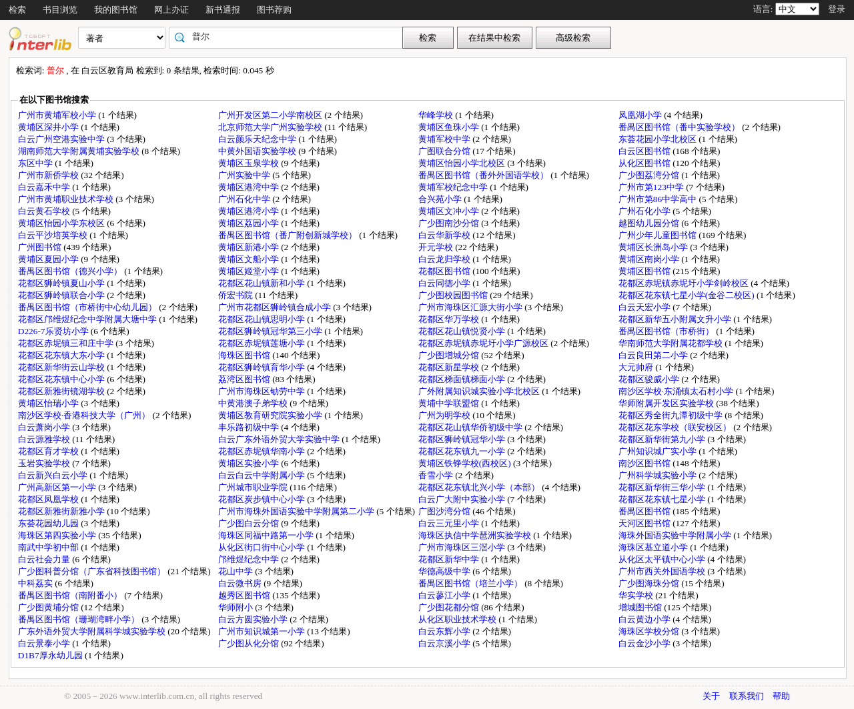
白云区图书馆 (645, 151)
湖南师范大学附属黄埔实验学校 (79, 151)
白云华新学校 (445, 235)
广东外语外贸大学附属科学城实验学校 (92, 631)
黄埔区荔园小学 (249, 223)
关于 (711, 696)
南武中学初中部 (49, 547)
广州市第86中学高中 (658, 199)
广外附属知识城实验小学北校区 (480, 391)
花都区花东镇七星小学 (662, 499)
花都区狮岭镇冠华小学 (462, 439)
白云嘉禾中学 (45, 187)
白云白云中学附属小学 (262, 475)
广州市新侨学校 (49, 175)
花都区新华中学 (449, 559)
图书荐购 (274, 10)
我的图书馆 (115, 10)
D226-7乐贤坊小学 (54, 331)
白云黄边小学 (645, 619)
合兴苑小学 (441, 199)
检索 (17, 10)
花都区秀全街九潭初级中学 (671, 415)
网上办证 (171, 10)
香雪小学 (436, 475)
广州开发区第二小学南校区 (271, 115)
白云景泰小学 (45, 643)
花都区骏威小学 (649, 379)
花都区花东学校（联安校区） (675, 427)
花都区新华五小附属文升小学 (675, 319)
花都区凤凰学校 (49, 499)
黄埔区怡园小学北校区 (462, 163)
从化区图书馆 (645, 163)
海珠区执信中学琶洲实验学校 (475, 535)
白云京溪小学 (445, 643)
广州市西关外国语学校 (662, 571)
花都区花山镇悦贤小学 (462, 331)
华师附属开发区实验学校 (667, 403)
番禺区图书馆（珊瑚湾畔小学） (79, 619)
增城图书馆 (641, 607)
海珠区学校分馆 (649, 631)
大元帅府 (636, 367)
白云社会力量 (45, 559)
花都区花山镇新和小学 (262, 283)
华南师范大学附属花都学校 (671, 343)
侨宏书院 (236, 295)
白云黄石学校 (45, 211)
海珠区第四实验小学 (58, 535)
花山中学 (236, 571)
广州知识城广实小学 (658, 451)
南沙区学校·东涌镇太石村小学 (677, 391)
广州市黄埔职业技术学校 (66, 199)
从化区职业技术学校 (458, 619)
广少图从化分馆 (249, 643)
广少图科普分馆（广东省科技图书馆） (92, 571)
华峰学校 (436, 115)
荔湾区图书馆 (245, 379)
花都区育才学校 (49, 451)
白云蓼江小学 (445, 595)
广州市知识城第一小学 (262, 631)
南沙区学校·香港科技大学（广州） (85, 415)
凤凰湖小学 (641, 115)
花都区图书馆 (445, 271)
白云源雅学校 (45, 439)
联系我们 (746, 696)
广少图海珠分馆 (649, 583)
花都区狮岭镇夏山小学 (62, 283)
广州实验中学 (245, 175)
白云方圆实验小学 (254, 619)
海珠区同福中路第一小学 (267, 535)
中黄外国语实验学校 (258, 151)
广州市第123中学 (652, 187)
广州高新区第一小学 (58, 487)
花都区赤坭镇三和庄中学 (66, 343)
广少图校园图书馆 (454, 295)
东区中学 (36, 163)
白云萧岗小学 (45, 427)
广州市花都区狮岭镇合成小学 (275, 307)
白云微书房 (241, 583)
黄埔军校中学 (445, 139)
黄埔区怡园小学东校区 (62, 223)
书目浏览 (60, 10)
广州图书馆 (40, 247)
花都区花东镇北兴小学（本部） (480, 487)
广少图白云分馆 (249, 523)
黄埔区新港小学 (249, 247)
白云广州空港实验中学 (62, 139)
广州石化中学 (245, 199)
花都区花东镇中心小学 (62, 379)
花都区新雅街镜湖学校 (62, 391)
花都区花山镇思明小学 (262, 319)
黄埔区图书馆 (645, 271)
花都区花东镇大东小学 (62, 355)
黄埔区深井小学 (49, 127)
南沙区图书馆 (645, 463)
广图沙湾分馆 (445, 511)
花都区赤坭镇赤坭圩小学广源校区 (484, 343)
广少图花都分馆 (449, 607)
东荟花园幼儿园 (49, 523)
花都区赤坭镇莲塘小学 (262, 343)
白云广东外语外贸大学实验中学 (280, 439)
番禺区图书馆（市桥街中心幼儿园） (88, 307)
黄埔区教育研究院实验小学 (271, 415)
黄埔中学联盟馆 (449, 403)
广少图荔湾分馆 (649, 175)
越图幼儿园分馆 (649, 223)
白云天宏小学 (645, 307)
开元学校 (436, 247)
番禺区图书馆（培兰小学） (471, 583)
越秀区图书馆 (245, 595)
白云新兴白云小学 (53, 475)
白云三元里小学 (449, 523)
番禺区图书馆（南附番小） (71, 595)
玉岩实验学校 (45, 463)
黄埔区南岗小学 (649, 259)
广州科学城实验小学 (658, 475)
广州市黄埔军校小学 (58, 115)
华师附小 (236, 607)
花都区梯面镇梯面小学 (462, 379)
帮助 (781, 696)
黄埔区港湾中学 (249, 187)
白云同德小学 (445, 283)
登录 (836, 9)
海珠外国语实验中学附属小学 (675, 535)
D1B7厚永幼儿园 (51, 655)
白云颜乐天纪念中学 (258, 139)
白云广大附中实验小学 (462, 499)
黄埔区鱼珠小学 (449, 127)
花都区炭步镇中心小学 (262, 499)
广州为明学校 (445, 415)
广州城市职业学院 (254, 487)
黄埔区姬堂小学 (249, 271)
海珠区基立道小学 (654, 547)
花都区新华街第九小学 (662, 439)
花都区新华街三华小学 (662, 487)
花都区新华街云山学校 (62, 367)
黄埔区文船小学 (249, 259)
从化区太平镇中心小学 (662, 559)
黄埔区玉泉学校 (249, 163)
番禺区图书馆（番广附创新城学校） (288, 235)
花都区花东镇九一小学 (462, 451)
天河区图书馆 (645, 523)
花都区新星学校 (449, 367)
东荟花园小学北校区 (658, 139)
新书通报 (222, 10)
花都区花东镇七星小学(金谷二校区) (687, 295)
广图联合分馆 (445, 151)
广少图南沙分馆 (449, 223)
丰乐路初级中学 (249, 427)
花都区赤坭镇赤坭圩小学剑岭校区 (684, 283)
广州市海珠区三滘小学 (462, 547)
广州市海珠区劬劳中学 (262, 391)
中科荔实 (36, 583)
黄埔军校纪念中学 (454, 187)
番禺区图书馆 (645, 511)
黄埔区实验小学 (249, 463)
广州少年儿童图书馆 (658, 235)
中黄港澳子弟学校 (254, 403)
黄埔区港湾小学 (249, 211)
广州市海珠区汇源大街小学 (471, 307)
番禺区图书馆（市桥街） (667, 331)
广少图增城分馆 (449, 355)
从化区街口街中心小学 (262, 547)
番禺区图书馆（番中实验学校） (680, 127)
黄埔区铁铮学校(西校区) (465, 463)
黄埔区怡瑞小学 (49, 403)
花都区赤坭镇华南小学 (262, 451)
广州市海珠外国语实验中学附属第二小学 (297, 511)
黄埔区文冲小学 (449, 211)
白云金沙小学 (645, 643)
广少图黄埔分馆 (49, 607)
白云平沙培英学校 (53, 235)
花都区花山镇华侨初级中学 (471, 427)
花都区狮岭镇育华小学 (262, 367)
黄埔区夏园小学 (49, 259)
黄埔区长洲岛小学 (654, 247)
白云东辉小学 (445, 631)
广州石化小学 (645, 211)
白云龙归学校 (445, 259)
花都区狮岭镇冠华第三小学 (271, 331)
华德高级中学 (445, 571)
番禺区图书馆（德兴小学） (71, 271)
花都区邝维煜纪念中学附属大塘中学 (88, 319)
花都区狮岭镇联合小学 (62, 295)
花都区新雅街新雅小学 (62, 511)
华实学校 (636, 595)
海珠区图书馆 (245, 355)
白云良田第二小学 (654, 355)
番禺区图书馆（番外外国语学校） (484, 175)
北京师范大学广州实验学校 (271, 127)
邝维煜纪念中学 (249, 559)
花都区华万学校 (449, 319)
